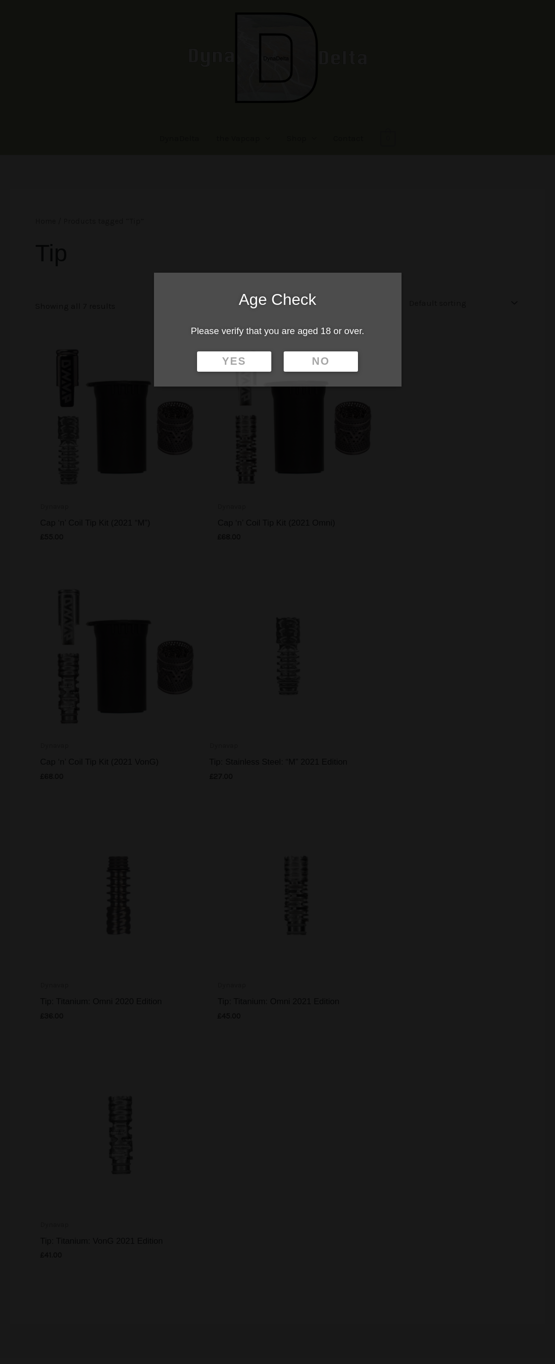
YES (234, 361)
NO (321, 361)
